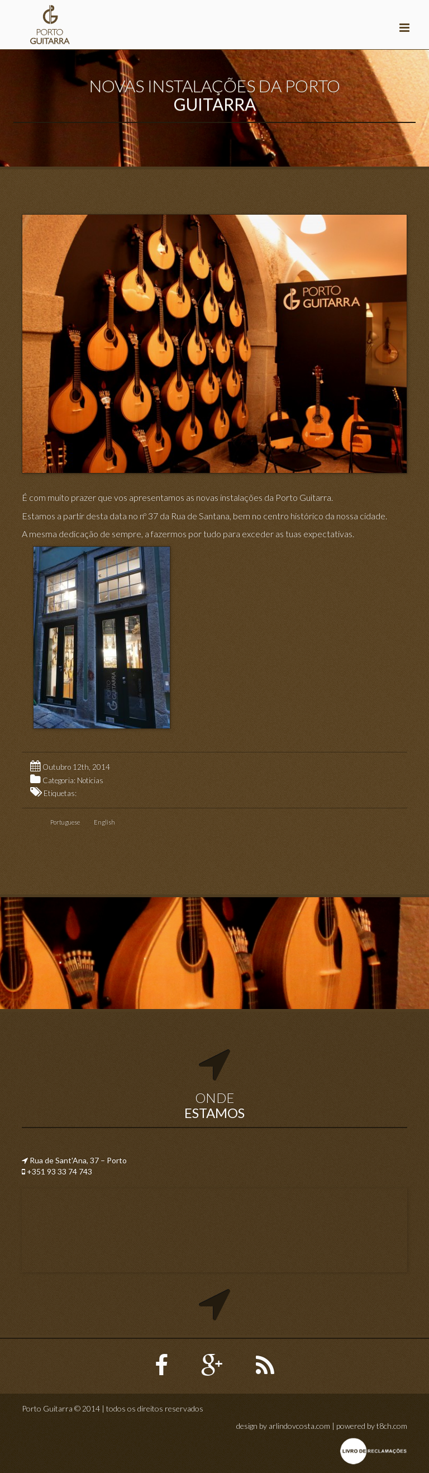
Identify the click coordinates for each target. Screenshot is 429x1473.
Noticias (90, 780)
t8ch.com (391, 1426)
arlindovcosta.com (299, 1426)
